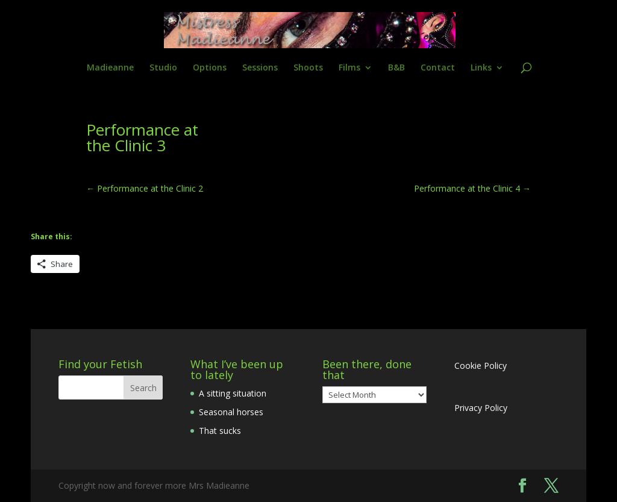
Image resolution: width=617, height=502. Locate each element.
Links (481, 68)
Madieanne (110, 68)
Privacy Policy (480, 407)
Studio (163, 68)
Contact (438, 68)
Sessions (260, 68)
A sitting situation (232, 393)
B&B (396, 68)
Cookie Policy (480, 365)
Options (210, 68)
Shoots (308, 68)
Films (349, 68)
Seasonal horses (231, 412)
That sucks (220, 430)
